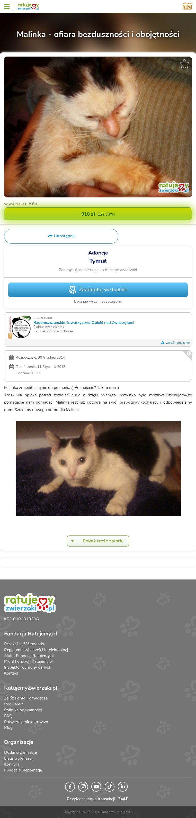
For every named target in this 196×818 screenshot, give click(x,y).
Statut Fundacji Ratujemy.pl (29, 656)
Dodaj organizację (20, 752)
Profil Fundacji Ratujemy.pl (28, 661)
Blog (8, 727)
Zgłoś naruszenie (175, 343)
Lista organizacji (19, 758)
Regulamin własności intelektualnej (36, 650)
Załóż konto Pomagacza (26, 698)
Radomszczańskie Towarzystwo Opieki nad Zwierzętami (83, 322)
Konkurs (11, 764)
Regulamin (14, 704)
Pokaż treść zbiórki (95, 541)
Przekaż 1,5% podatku (24, 644)
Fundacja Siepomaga (23, 770)
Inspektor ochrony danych (27, 667)
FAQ (8, 716)
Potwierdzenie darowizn (26, 722)
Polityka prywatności (23, 710)
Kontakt (11, 673)
